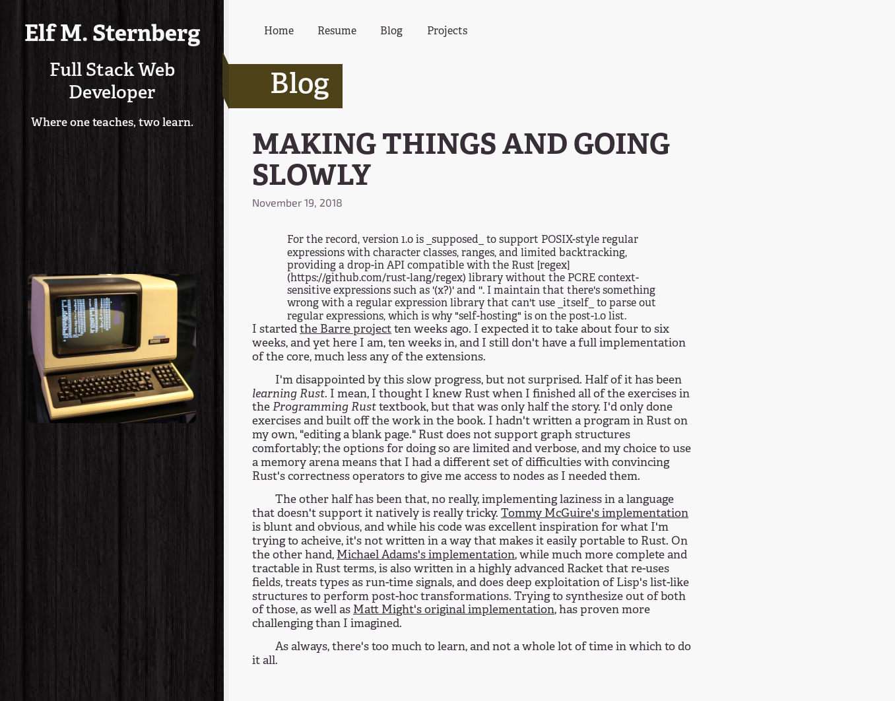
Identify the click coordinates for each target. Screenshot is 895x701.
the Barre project (345, 330)
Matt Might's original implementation (453, 610)
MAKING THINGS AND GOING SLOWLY (461, 162)
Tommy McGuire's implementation (594, 514)
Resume (336, 31)
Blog (391, 31)
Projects (447, 31)
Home (279, 31)
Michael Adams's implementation (426, 555)
